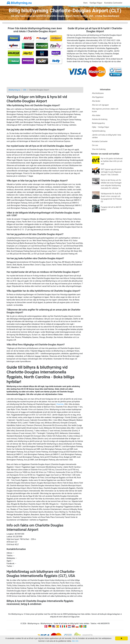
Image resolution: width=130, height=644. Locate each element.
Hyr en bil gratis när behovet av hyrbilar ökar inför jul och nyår (112, 161)
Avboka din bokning (99, 119)
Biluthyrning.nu (19, 3)
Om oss (95, 145)
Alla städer (96, 115)
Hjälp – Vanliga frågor (100, 127)
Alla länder (96, 101)
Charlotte (60, 404)
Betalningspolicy (98, 123)
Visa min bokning (99, 149)
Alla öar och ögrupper (100, 105)
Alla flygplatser (98, 97)
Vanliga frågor (96, 3)
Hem (85, 3)
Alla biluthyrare (98, 93)
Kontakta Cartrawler (113, 3)
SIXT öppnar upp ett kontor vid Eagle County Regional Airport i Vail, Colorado (111, 172)
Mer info (75, 641)
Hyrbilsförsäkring (99, 131)
